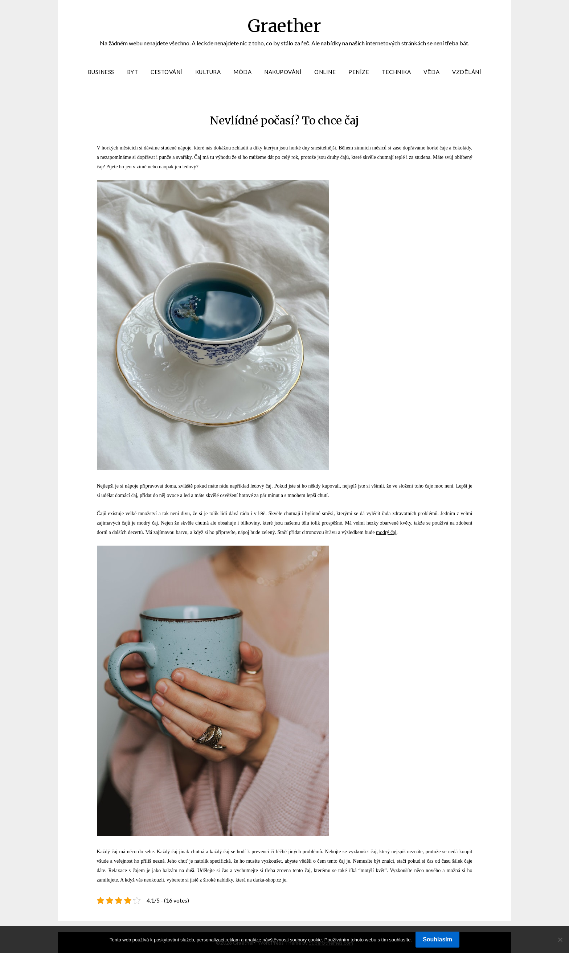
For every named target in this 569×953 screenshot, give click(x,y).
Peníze (358, 72)
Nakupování (283, 72)
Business (101, 72)
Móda (242, 72)
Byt (132, 72)
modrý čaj (386, 532)
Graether (284, 26)
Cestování (167, 72)
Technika (396, 72)
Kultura (208, 72)
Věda (431, 72)
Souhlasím (437, 939)
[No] (560, 939)
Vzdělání (466, 72)
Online (325, 72)
